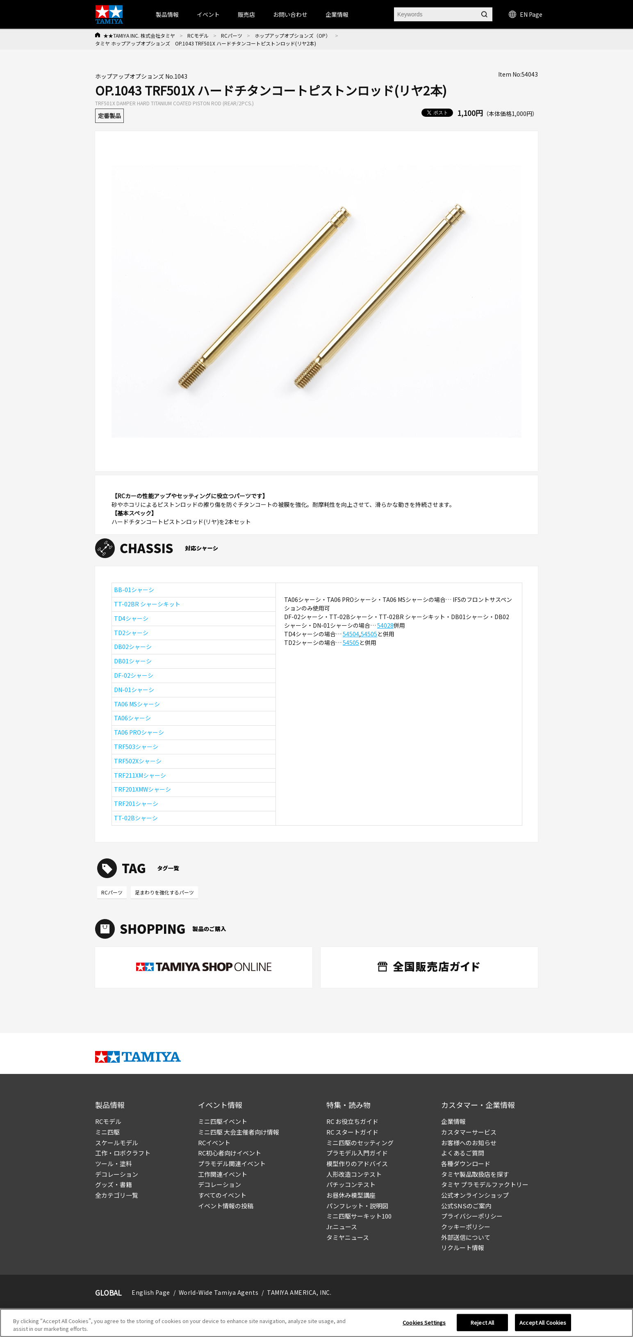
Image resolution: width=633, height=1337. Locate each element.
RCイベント (214, 1142)
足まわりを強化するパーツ (164, 892)
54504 (351, 634)
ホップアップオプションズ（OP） (292, 35)
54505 (369, 634)
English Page (151, 1292)
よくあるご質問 (462, 1153)
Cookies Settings (424, 1325)
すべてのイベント (222, 1195)
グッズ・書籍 (113, 1184)
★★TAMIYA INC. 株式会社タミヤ (139, 35)
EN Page (525, 14)
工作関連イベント (222, 1174)
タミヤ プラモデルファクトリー (484, 1184)
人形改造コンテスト (354, 1174)
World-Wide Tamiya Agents (218, 1292)
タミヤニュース (347, 1237)
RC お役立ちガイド (352, 1121)
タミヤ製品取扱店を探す (475, 1174)
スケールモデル (116, 1142)
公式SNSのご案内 (466, 1205)
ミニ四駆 (107, 1132)
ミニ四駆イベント (222, 1121)
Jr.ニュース (341, 1226)
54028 (385, 625)
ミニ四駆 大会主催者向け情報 (238, 1132)
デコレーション (116, 1174)
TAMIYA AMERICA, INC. (299, 1292)
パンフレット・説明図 (357, 1205)
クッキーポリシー (465, 1226)
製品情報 (167, 14)
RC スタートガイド (352, 1132)
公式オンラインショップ (475, 1195)
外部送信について (465, 1237)
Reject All (482, 1325)
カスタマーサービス (468, 1132)
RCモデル (198, 35)
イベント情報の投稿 (225, 1205)
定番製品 (109, 115)
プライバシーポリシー (472, 1216)
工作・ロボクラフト (122, 1153)
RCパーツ (231, 35)
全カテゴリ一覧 (116, 1195)
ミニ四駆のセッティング (360, 1142)
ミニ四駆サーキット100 (359, 1216)
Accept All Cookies (542, 1325)
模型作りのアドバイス (357, 1163)
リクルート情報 (462, 1247)
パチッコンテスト (351, 1184)
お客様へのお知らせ (468, 1142)
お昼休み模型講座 (351, 1195)
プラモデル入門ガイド (357, 1153)
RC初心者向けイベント (229, 1153)
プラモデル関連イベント (232, 1163)
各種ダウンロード (465, 1163)
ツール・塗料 (113, 1163)
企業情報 (453, 1121)
